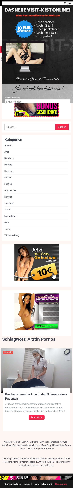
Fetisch (8, 177)
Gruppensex (10, 190)
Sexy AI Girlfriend (30, 442)
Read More (36, 417)
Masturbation (10, 216)
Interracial (9, 203)
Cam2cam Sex (9, 445)
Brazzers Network (59, 442)
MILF (6, 222)
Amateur (8, 145)
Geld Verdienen (46, 448)
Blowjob (8, 352)
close (69, 3)
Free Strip (46, 445)
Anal (6, 152)
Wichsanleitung (11, 235)
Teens (7, 229)
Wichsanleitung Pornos (29, 445)
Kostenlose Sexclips (29, 458)
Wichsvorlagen (28, 462)
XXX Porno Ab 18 (45, 462)
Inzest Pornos (47, 465)
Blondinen (9, 158)
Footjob (8, 184)
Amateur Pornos (12, 442)
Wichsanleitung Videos (52, 458)
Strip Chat (32, 448)
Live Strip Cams (10, 458)
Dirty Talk (8, 171)
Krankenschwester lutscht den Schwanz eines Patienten (36, 396)
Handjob (8, 196)
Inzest (7, 209)
